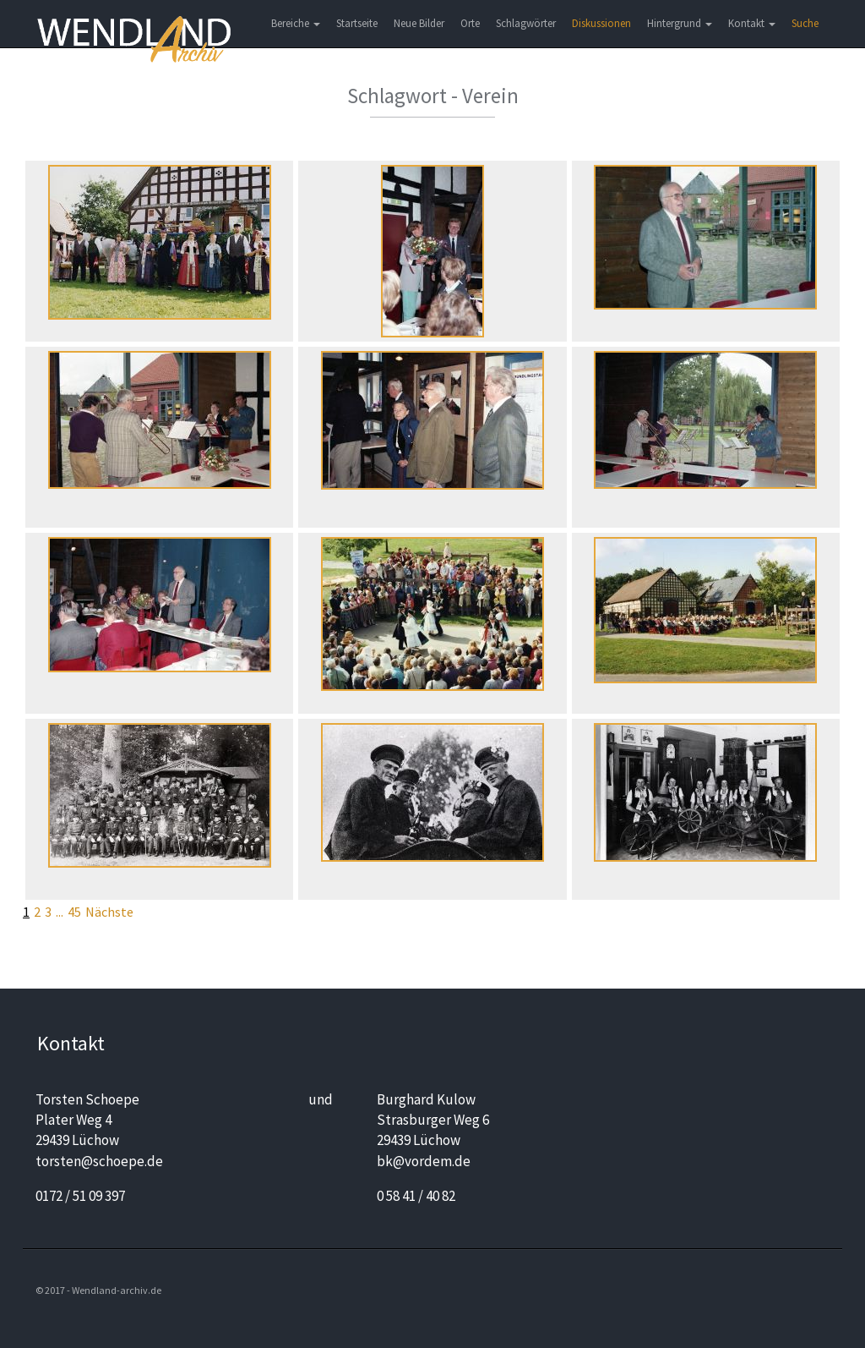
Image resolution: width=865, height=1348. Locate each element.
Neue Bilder (419, 23)
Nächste (109, 911)
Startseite (357, 23)
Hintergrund (679, 23)
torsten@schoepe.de (99, 1161)
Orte (470, 23)
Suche (805, 23)
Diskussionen (601, 23)
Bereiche (295, 23)
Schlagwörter (526, 23)
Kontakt (751, 23)
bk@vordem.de (424, 1161)
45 (74, 911)
